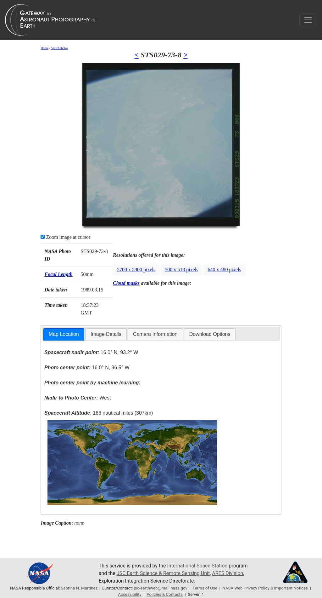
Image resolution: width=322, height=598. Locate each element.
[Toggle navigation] (308, 20)
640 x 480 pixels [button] (224, 269)
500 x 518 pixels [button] (181, 269)
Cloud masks (126, 283)
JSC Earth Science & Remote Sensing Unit (163, 573)
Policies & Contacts (165, 594)
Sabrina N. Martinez (79, 588)
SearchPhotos (59, 48)
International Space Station (197, 566)
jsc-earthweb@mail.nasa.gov (160, 588)
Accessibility (129, 594)
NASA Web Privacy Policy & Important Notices (265, 588)
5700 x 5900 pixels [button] (136, 269)
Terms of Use (204, 588)
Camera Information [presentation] (155, 334)
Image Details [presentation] (106, 334)
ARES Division (227, 573)
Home (44, 48)
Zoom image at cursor (65, 237)
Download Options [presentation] (209, 334)
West (77, 397)
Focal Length (58, 274)
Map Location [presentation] (64, 334)
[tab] (63, 334)
